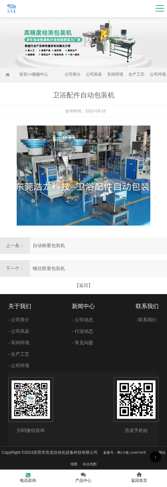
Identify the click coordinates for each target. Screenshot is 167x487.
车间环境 (115, 74)
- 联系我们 (146, 319)
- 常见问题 (82, 342)
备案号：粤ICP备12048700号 (125, 453)
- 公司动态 (82, 319)
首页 (23, 74)
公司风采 (94, 74)
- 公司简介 (18, 319)
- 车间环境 (18, 342)
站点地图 (90, 464)
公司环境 (158, 74)
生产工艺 (136, 74)
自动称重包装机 (49, 245)
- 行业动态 (82, 331)
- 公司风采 (18, 331)
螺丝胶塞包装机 (49, 268)
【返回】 (83, 285)
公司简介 (73, 74)
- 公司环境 (18, 365)
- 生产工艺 (18, 354)
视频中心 (40, 74)
